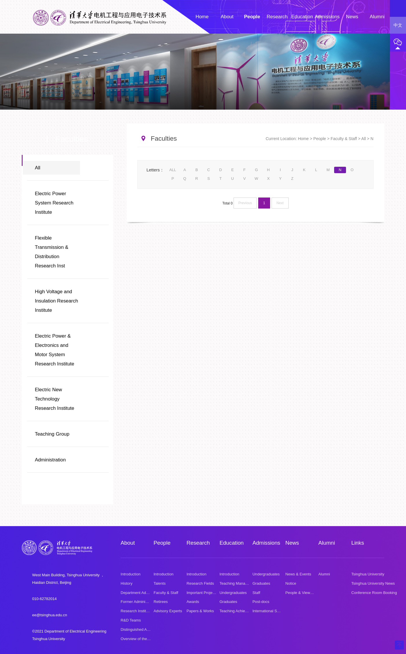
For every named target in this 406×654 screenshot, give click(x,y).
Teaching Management (238, 583)
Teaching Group (52, 434)
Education (231, 543)
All (37, 168)
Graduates (228, 601)
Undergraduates (233, 592)
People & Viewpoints (302, 592)
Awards (193, 601)
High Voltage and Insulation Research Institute (56, 301)
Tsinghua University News (373, 583)
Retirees (161, 601)
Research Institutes (137, 611)
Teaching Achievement (238, 611)
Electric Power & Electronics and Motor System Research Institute (54, 350)
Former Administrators (139, 601)
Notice (290, 583)
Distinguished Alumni (138, 629)
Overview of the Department (144, 638)
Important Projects (202, 592)
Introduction (131, 574)
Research (198, 543)
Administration (50, 460)
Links (357, 543)
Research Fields (200, 583)
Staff (256, 592)
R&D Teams (131, 620)
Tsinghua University (367, 574)
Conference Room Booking (374, 592)
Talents (160, 583)
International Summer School (276, 611)
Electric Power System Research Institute (54, 203)
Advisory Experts (168, 611)
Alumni (326, 543)
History (126, 583)
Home (303, 138)
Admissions (266, 543)
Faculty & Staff (344, 138)
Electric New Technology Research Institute (54, 399)
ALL (172, 170)
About (128, 543)
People (319, 138)
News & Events (298, 574)
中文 (398, 25)
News (292, 543)
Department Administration (143, 592)
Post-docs (260, 601)
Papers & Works (200, 611)
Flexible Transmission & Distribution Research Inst (51, 252)
